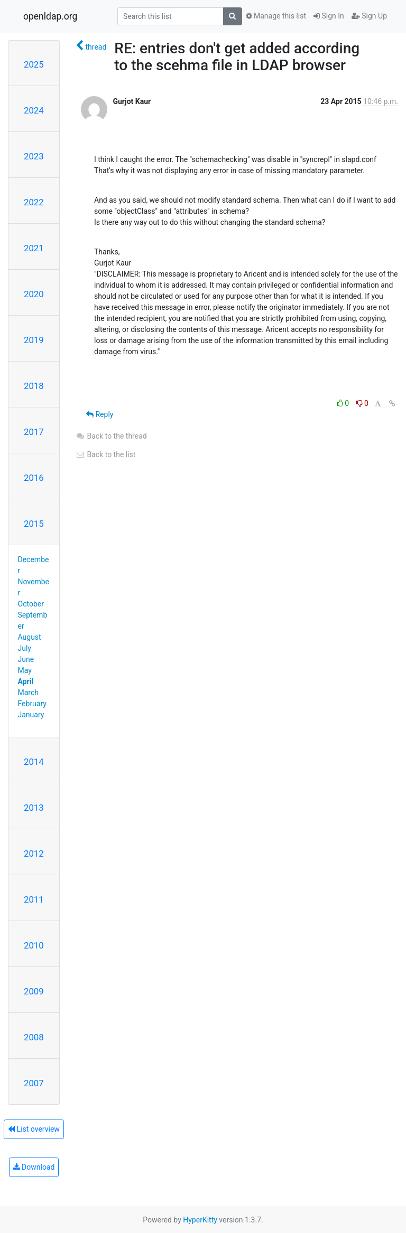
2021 (34, 248)
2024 (34, 110)
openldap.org (50, 16)
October (31, 604)
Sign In (328, 16)
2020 (34, 294)
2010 (34, 945)
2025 (34, 64)
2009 (34, 991)
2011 (34, 899)
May (25, 670)
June (26, 659)
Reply (99, 414)
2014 (34, 761)
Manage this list (276, 16)
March (28, 692)
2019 (34, 340)
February (32, 703)
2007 (34, 1083)
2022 (34, 202)
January (31, 714)
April (26, 681)
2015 (34, 523)
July (24, 648)
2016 (34, 477)
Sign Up (369, 16)
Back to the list (105, 454)
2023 (34, 156)
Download (34, 1167)
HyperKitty (200, 1220)
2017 (34, 431)
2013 (34, 807)
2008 (34, 1037)
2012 (34, 853)
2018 (34, 386)
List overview (34, 1129)
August (29, 637)
